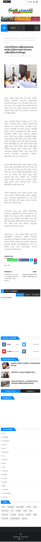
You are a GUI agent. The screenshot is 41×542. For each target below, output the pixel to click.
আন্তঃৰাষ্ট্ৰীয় (5, 437)
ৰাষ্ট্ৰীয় (4, 486)
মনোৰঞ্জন (5, 475)
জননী (4, 464)
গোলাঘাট (5, 460)
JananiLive (24, 537)
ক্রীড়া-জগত (5, 452)
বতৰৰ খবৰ (5, 471)
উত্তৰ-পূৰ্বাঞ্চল (6, 441)
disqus (27, 295)
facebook (35, 295)
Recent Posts (11, 391)
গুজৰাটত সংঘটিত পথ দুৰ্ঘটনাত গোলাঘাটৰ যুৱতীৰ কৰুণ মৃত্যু (25, 364)
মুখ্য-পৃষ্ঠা (15, 39)
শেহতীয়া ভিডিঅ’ (7, 493)
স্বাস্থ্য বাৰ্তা (5, 497)
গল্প (3, 456)
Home (6, 39)
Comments (30, 391)
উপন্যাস (4, 445)
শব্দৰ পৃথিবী (5, 490)
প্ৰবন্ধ (4, 467)
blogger (20, 295)
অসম (10, 39)
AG (22, 539)
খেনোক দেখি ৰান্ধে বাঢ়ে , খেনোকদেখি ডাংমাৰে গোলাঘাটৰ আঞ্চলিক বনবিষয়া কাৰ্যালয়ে (24, 382)
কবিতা (4, 449)
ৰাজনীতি (5, 482)
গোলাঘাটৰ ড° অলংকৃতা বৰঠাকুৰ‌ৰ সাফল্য (23, 372)
